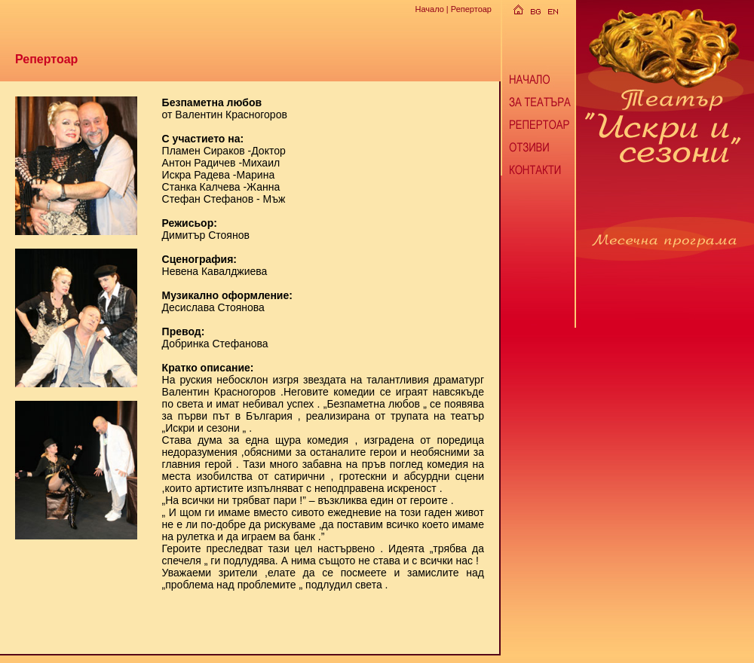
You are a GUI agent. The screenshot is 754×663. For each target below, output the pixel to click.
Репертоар (471, 9)
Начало (429, 9)
